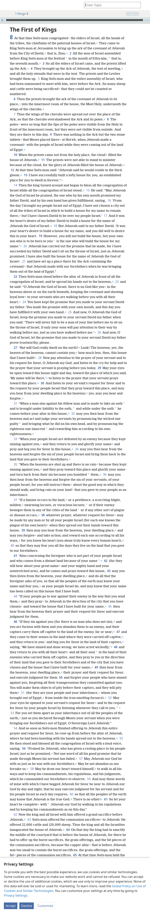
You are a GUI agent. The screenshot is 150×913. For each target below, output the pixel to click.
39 (23, 530)
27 (15, 347)
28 (39, 358)
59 (88, 779)
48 (115, 647)
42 (105, 561)
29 (99, 368)
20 (25, 246)
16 (109, 200)
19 (40, 236)
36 (104, 474)
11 (42, 160)
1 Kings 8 (19, 14)
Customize (45, 906)
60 (71, 794)
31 (15, 403)
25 (69, 312)
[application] (75, 20)
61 (105, 799)
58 (31, 769)
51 (22, 693)
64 (67, 830)
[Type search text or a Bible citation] (110, 5)
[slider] (74, 20)
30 (42, 383)
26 (99, 332)
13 (25, 175)
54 (15, 728)
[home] (6, 5)
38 (42, 515)
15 (87, 190)
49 (96, 667)
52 (109, 698)
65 (74, 855)
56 (23, 748)
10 (15, 155)
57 (80, 758)
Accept (11, 906)
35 (15, 464)
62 (15, 814)
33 (15, 439)
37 (15, 500)
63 (29, 819)
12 (12, 170)
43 (108, 571)
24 (24, 302)
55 (121, 738)
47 (118, 632)
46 (15, 621)
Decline (26, 906)
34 (76, 449)
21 (23, 261)
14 (15, 185)
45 (109, 606)
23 (116, 281)
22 (15, 276)
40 (12, 545)
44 (15, 596)
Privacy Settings (15, 895)
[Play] (2, 20)
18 (55, 226)
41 (15, 555)
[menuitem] (6, 5)
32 (73, 413)
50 (60, 677)
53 (12, 713)
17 (105, 216)
